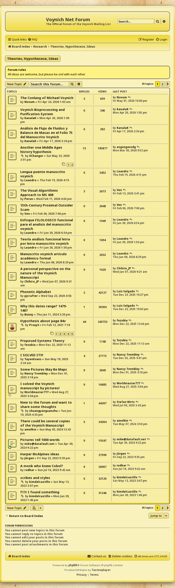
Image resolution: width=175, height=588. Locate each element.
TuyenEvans (32, 359)
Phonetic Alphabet (35, 292)
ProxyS (34, 325)
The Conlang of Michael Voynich (46, 98)
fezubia (122, 320)
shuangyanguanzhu (43, 411)
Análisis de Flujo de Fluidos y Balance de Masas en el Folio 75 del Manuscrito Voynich (46, 132)
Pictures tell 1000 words (40, 440)
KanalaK (30, 118)
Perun (28, 199)
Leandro (30, 180)
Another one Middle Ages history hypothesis (41, 149)
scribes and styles (35, 478)
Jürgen (29, 458)
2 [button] (162, 84)
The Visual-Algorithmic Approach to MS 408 (39, 192)
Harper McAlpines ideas (39, 454)
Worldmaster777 (36, 392)
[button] (167, 84)
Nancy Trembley (128, 354)
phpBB (72, 565)
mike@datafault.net (39, 444)
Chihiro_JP (31, 281)
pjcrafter (31, 296)
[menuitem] (32, 39)
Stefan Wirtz (126, 402)
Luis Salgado (126, 291)
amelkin (30, 429)
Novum (29, 102)
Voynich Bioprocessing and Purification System (42, 111)
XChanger (36, 156)
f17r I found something (39, 492)
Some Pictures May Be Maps (43, 369)
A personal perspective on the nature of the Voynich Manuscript (45, 273)
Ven (119, 190)
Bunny (28, 314)
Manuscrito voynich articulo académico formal (43, 256)
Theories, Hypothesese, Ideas (32, 58)
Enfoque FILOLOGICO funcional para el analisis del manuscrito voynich (46, 224)
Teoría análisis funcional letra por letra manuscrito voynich (45, 241)
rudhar (29, 470)
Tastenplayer (101, 570)
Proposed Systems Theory (42, 341)
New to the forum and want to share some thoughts (46, 404)
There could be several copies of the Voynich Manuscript (45, 423)
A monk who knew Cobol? (41, 466)
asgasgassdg (126, 147)
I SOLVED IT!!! (31, 355)
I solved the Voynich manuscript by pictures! (39, 386)
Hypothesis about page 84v (43, 321)
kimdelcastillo (39, 482)
